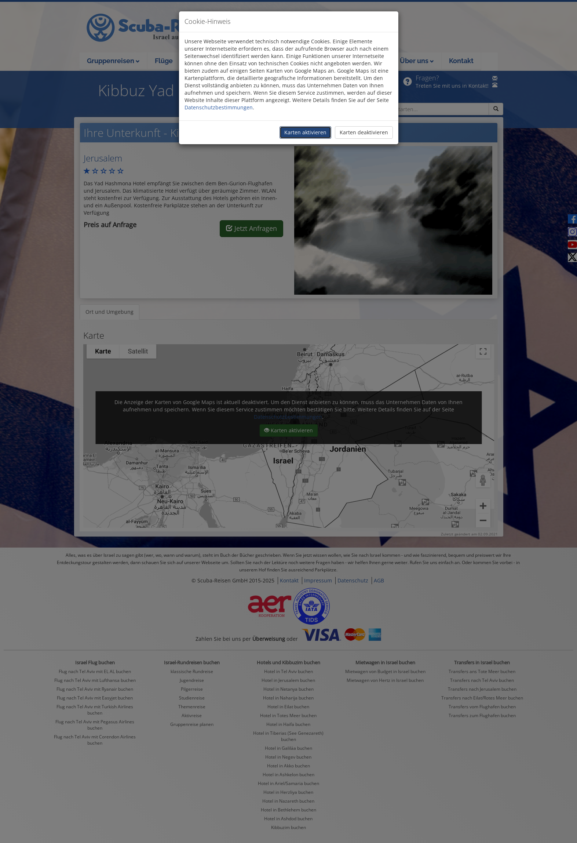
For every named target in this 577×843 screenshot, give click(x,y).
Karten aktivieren (305, 132)
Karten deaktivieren (364, 132)
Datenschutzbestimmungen (219, 107)
